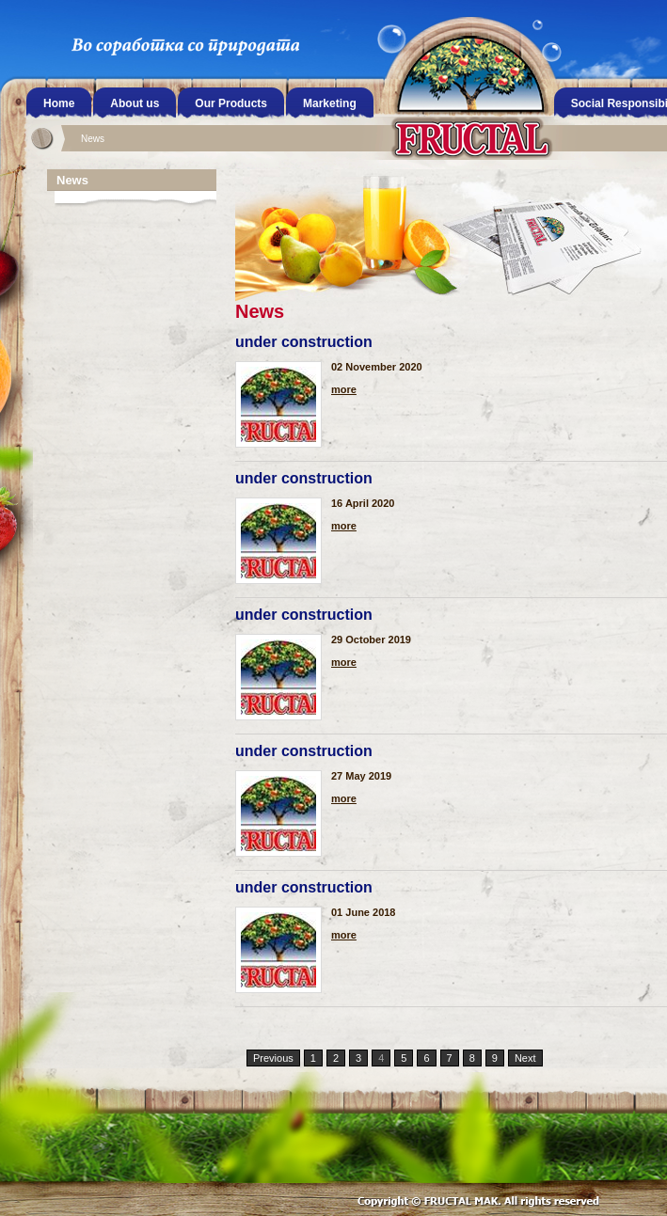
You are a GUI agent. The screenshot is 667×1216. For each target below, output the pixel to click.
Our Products (231, 103)
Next (525, 1058)
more (344, 390)
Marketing (330, 103)
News (92, 139)
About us (134, 103)
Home (58, 103)
